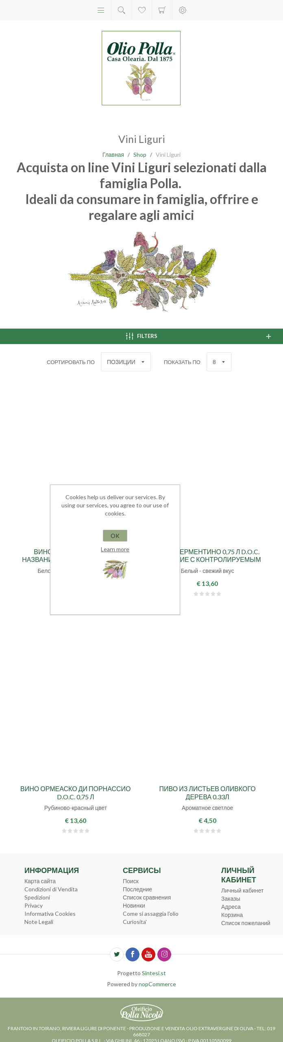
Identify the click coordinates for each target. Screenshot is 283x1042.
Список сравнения (147, 897)
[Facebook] (132, 954)
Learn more (115, 549)
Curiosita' (135, 921)
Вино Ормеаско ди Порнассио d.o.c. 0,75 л (75, 792)
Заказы (230, 898)
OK (115, 535)
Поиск (131, 880)
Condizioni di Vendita (51, 889)
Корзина (162, 10)
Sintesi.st (154, 973)
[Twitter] (117, 954)
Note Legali (38, 921)
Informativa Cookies (50, 913)
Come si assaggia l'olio (151, 913)
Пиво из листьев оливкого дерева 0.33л (207, 792)
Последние (137, 889)
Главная (113, 154)
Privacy (33, 905)
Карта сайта (40, 880)
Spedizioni (37, 897)
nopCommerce (157, 984)
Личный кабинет (242, 890)
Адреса (231, 906)
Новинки (134, 905)
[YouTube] (148, 954)
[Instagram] (164, 954)
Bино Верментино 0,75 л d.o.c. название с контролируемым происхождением (207, 559)
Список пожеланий (245, 922)
